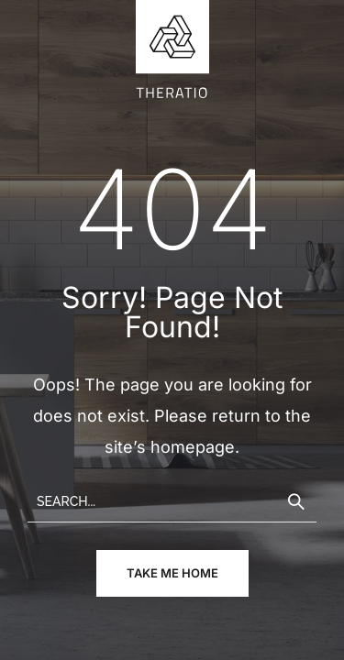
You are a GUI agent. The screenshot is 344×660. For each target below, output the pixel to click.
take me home (172, 573)
